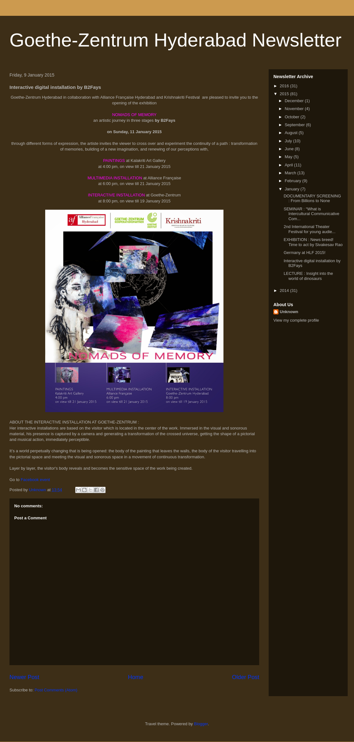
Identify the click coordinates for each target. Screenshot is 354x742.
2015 (285, 93)
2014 (285, 290)
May (289, 156)
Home (135, 677)
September (295, 124)
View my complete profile (296, 320)
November (295, 108)
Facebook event (36, 479)
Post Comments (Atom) (56, 690)
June (290, 148)
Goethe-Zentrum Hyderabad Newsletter (175, 40)
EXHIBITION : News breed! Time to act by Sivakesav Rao (313, 242)
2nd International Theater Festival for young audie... (309, 229)
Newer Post (24, 677)
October (293, 116)
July (289, 141)
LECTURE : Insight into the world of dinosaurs (308, 276)
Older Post (245, 677)
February (293, 180)
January (293, 189)
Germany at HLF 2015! (304, 252)
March (291, 172)
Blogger (201, 723)
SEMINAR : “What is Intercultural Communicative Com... (311, 214)
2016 (285, 85)
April (289, 165)
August (292, 132)
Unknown (289, 311)
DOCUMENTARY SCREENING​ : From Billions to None (312, 198)
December (295, 100)
